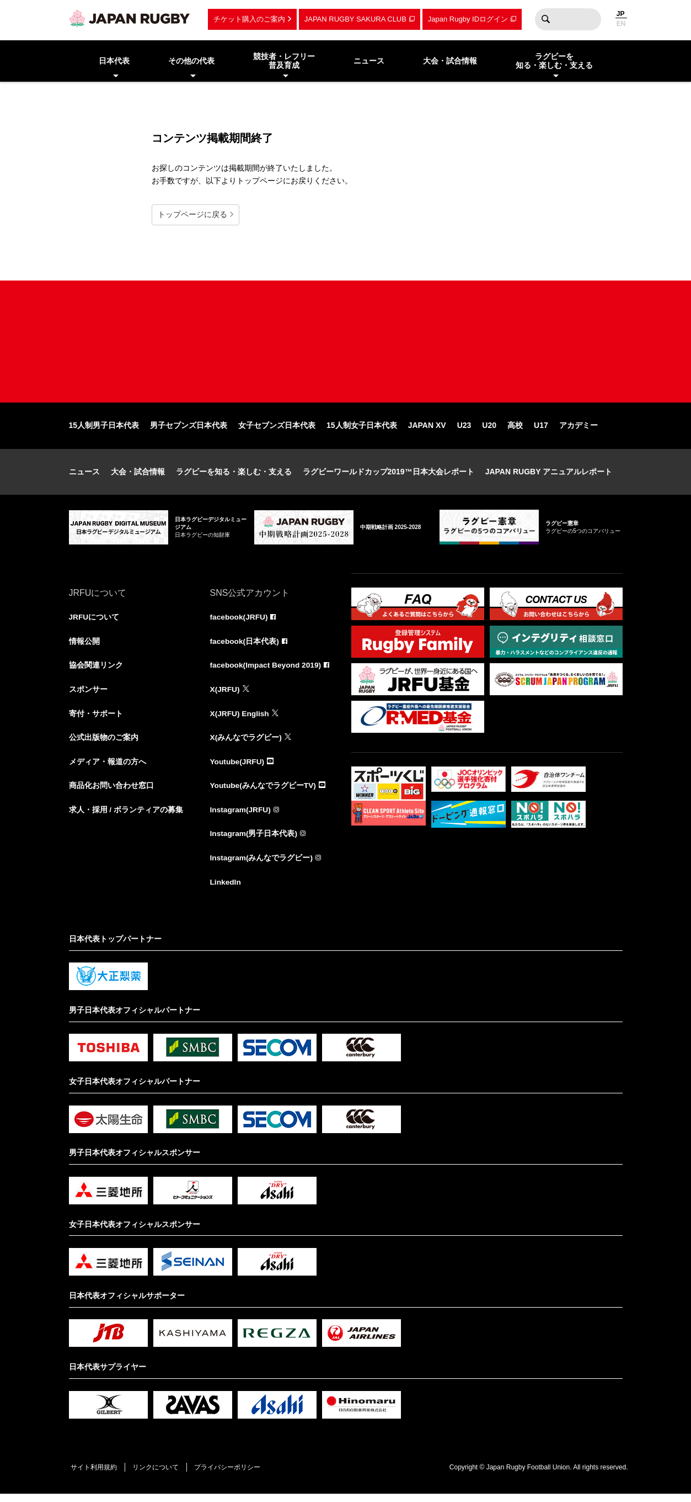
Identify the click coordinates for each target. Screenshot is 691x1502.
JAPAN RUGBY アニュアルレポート (549, 476)
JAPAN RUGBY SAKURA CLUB (355, 19)
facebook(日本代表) (245, 646)
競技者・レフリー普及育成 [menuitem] (284, 61)
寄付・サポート (96, 719)
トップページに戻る (192, 214)
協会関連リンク (96, 671)
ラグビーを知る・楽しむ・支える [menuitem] (554, 61)
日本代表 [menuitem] (114, 60)
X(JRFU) (225, 695)
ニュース (84, 476)
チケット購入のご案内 (249, 19)
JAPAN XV (427, 430)
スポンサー (88, 695)
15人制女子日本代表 (361, 430)
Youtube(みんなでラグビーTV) (263, 792)
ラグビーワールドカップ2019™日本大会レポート (388, 476)
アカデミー (578, 430)
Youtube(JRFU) (238, 768)
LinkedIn (226, 889)
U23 (464, 430)
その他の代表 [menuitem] (191, 60)
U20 (489, 430)
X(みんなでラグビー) (246, 743)
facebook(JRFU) (239, 622)
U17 (541, 430)
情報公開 (84, 646)
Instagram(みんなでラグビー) (262, 865)
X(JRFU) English (240, 719)
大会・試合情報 (138, 476)
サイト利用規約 (95, 1475)
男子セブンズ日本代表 (188, 430)
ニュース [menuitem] (368, 60)
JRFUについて (94, 622)
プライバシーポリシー (232, 1475)
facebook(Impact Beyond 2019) (267, 671)
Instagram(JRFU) (241, 816)
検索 (546, 19)
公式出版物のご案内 (103, 743)
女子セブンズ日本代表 (276, 430)
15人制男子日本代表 (104, 430)
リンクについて (158, 1475)
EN (621, 24)
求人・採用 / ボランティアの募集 (126, 816)
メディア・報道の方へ (107, 768)
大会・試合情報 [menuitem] (450, 60)
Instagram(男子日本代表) (254, 841)
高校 (515, 430)
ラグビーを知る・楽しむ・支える (234, 476)
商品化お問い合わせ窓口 (111, 792)
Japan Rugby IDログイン (468, 19)
